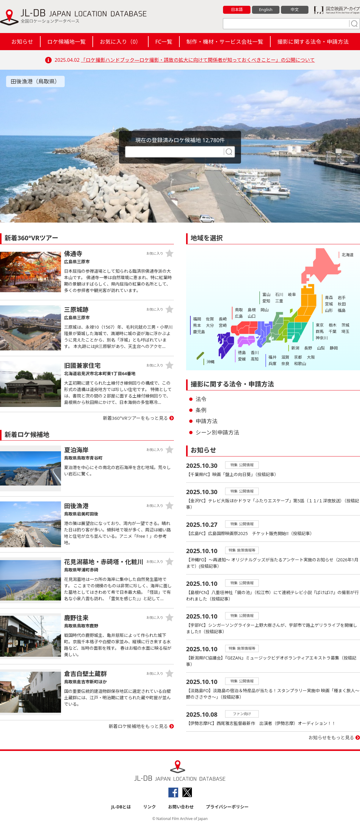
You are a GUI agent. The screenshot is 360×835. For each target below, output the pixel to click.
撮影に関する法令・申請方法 (313, 41)
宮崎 (223, 325)
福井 (272, 357)
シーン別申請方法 (217, 432)
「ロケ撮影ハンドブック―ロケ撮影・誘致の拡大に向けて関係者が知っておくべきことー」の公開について (198, 60)
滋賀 (285, 357)
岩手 (342, 297)
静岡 (334, 348)
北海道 (348, 254)
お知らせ (22, 41)
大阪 (311, 357)
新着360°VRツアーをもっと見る (135, 418)
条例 (201, 410)
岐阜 (292, 294)
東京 (320, 325)
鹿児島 (199, 331)
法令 (201, 399)
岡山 (264, 309)
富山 (266, 294)
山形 (329, 310)
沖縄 (210, 361)
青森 (329, 297)
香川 (255, 352)
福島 (342, 310)
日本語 (237, 9)
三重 (279, 301)
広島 (239, 316)
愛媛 (242, 359)
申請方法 (207, 421)
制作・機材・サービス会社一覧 (224, 41)
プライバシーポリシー (227, 807)
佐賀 (210, 319)
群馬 (320, 331)
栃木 (333, 325)
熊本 (197, 325)
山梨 (321, 348)
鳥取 (239, 309)
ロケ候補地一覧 (66, 41)
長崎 (223, 319)
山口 (252, 316)
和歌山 (300, 363)
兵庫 (272, 363)
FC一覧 (163, 41)
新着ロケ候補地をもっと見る (138, 726)
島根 (252, 309)
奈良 (285, 363)
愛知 (266, 301)
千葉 (333, 331)
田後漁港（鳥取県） (35, 81)
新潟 (295, 348)
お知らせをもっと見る (331, 737)
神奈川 (322, 338)
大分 (210, 325)
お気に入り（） (120, 41)
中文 (295, 9)
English (265, 9)
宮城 (329, 304)
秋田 (342, 304)
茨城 (345, 325)
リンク (149, 807)
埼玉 (345, 331)
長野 (308, 348)
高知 (255, 359)
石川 (279, 294)
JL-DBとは (121, 807)
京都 (298, 357)
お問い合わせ (181, 807)
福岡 (197, 319)
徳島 (242, 352)
